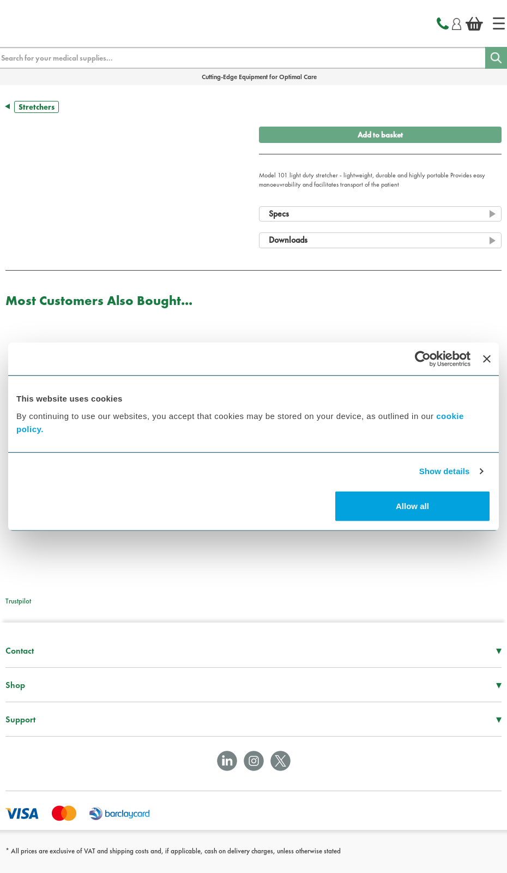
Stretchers (37, 107)
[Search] (496, 58)
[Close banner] (487, 359)
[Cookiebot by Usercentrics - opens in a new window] (422, 359)
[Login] (456, 22)
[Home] (498, 23)
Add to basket (380, 135)
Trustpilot (18, 601)
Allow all (412, 505)
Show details (444, 471)
